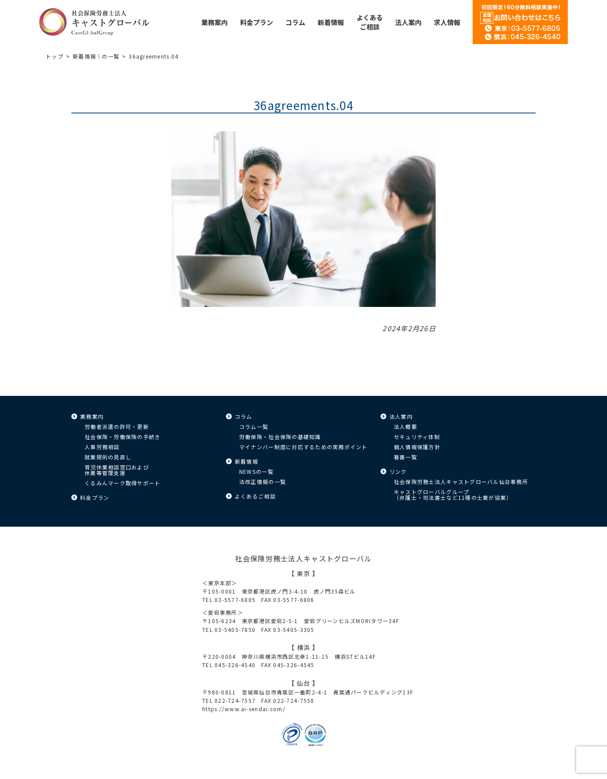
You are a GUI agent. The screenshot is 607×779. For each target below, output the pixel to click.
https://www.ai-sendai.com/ (243, 709)
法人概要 (405, 426)
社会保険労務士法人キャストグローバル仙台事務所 (461, 481)
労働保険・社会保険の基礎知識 (280, 436)
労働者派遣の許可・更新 (117, 426)
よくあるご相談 (255, 496)
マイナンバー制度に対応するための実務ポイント (303, 447)
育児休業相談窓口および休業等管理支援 (117, 470)
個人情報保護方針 (417, 447)
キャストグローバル (94, 22)
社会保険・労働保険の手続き (122, 436)
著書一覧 (405, 457)
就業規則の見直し (108, 457)
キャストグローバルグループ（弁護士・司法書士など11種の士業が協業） (453, 494)
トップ (54, 56)
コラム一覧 (253, 426)
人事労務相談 (102, 447)
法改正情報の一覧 (262, 481)
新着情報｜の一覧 (96, 56)
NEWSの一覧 (256, 471)
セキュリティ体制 (417, 436)
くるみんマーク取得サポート (122, 483)
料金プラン (94, 497)
